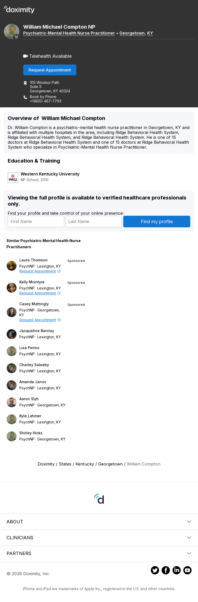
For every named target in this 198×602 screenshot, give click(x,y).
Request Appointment (50, 70)
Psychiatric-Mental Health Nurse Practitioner (69, 33)
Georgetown (132, 33)
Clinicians (99, 537)
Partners (99, 553)
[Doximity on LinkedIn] (176, 571)
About (99, 521)
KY (150, 33)
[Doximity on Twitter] (155, 571)
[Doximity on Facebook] (166, 571)
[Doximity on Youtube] (187, 571)
